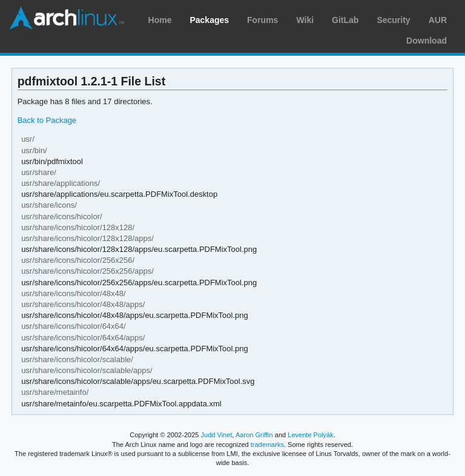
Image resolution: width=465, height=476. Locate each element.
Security (393, 20)
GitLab (345, 20)
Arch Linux (66, 18)
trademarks (267, 444)
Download (426, 40)
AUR (438, 20)
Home (160, 20)
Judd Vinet (216, 434)
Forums (262, 20)
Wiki (305, 20)
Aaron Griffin (254, 434)
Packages (209, 20)
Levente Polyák (310, 434)
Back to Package (47, 120)
